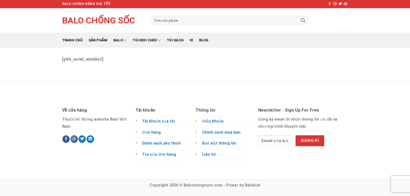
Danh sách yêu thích (161, 143)
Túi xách (175, 40)
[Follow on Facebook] (329, 4)
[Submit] (303, 20)
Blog (204, 40)
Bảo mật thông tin (219, 143)
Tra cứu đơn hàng (159, 154)
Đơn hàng (151, 132)
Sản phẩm (98, 40)
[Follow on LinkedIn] (90, 139)
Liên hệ (209, 154)
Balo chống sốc (98, 20)
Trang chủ (72, 40)
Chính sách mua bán (221, 132)
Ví (191, 40)
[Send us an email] (345, 4)
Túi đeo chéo (146, 40)
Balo (119, 40)
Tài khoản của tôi (158, 121)
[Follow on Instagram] (335, 4)
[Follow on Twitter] (340, 4)
